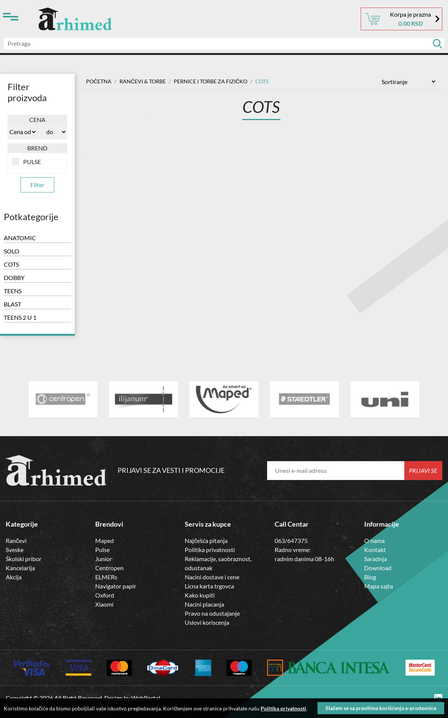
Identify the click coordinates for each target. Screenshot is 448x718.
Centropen (109, 567)
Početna (99, 81)
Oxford (104, 595)
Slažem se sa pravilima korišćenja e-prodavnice (380, 708)
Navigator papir (115, 586)
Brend (37, 148)
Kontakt (375, 549)
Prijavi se (423, 470)
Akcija (14, 576)
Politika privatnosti (210, 549)
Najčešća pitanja (206, 540)
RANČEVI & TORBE (142, 81)
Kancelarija (20, 567)
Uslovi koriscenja (207, 622)
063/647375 (291, 540)
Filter (37, 184)
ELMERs (106, 576)
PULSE (26, 161)
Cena (37, 119)
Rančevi (16, 540)
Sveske (15, 549)
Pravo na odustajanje (212, 613)
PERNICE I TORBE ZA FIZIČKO (210, 81)
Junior (103, 558)
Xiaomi (104, 604)
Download (377, 567)
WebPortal (145, 697)
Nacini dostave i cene (212, 576)
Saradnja (375, 558)
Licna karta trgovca (209, 586)
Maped (104, 540)
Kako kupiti (200, 595)
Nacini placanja (204, 604)
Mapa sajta (378, 586)
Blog (370, 576)
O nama (374, 540)
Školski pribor (23, 558)
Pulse (102, 549)
